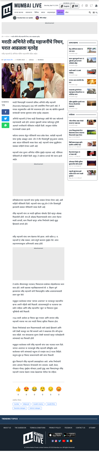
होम (2, 36)
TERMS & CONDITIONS (37, 428)
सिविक (37, 12)
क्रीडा (67, 12)
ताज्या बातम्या (18, 12)
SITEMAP (92, 428)
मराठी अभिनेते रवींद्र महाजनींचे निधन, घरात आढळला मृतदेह (25, 36)
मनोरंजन (60, 12)
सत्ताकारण (29, 12)
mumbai (16, 404)
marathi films (51, 404)
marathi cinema (38, 404)
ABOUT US (7, 428)
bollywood (26, 404)
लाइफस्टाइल (51, 12)
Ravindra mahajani (19, 408)
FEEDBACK (68, 428)
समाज (43, 12)
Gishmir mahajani (35, 408)
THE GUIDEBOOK (20, 428)
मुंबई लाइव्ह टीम (8, 60)
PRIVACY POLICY (55, 428)
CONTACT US (80, 428)
